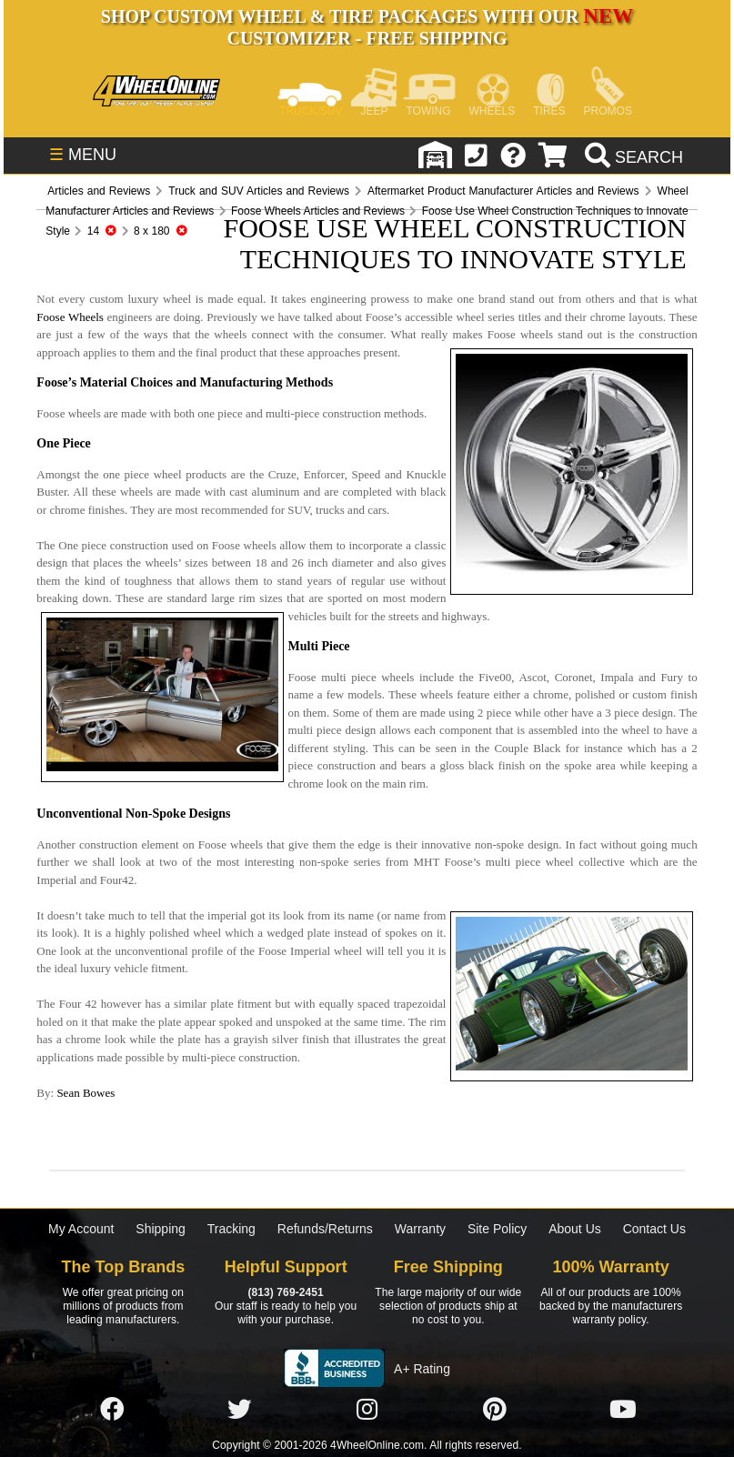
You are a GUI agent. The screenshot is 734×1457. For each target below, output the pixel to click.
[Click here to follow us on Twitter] (239, 1410)
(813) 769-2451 (285, 1292)
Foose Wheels (70, 317)
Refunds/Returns (325, 1228)
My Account (81, 1228)
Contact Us (654, 1228)
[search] (631, 157)
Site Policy (497, 1228)
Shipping (161, 1228)
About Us (574, 1228)
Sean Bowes (85, 1093)
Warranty (420, 1228)
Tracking (231, 1228)
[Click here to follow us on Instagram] (367, 1410)
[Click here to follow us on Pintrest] (495, 1410)
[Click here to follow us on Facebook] (112, 1410)
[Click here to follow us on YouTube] (623, 1410)
